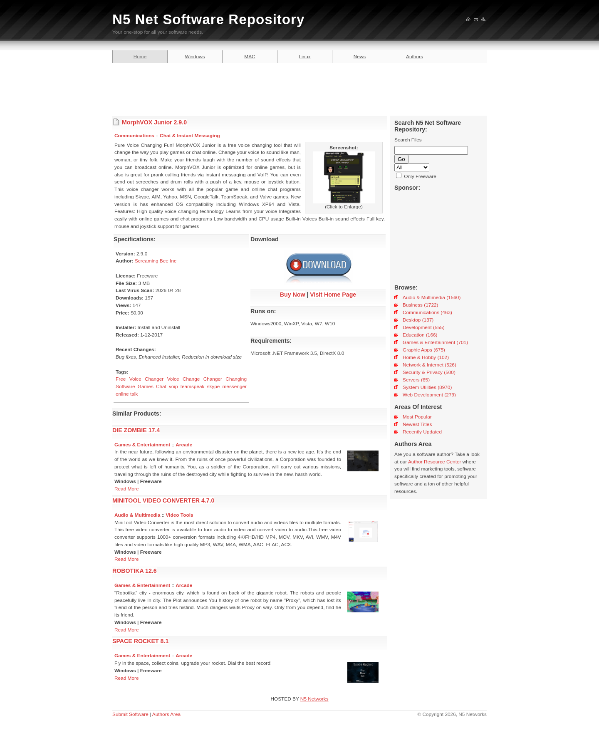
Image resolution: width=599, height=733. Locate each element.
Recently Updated (422, 432)
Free (121, 379)
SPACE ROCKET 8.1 (140, 641)
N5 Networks (314, 699)
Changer (212, 379)
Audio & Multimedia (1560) (431, 297)
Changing (236, 379)
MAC (249, 56)
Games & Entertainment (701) (435, 342)
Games (145, 386)
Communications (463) (427, 312)
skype (213, 386)
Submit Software (130, 714)
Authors (414, 56)
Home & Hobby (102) (426, 357)
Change (191, 379)
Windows (195, 56)
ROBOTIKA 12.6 (134, 570)
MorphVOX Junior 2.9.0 (154, 122)
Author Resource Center (434, 462)
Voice (173, 379)
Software (125, 386)
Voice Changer (146, 379)
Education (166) (420, 335)
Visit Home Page (333, 294)
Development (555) (424, 327)
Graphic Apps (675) (424, 350)
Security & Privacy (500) (429, 372)
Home (140, 56)
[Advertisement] (299, 88)
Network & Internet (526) (429, 365)
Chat (161, 386)
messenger (234, 386)
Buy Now (292, 294)
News (360, 56)
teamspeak (193, 386)
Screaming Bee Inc (155, 261)
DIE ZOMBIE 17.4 (136, 430)
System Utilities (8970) (427, 387)
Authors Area (166, 714)
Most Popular (417, 417)
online (122, 394)
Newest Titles (417, 424)
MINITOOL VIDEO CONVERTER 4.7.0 (163, 500)
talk (134, 394)
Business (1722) (420, 305)
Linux (304, 56)
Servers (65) (416, 380)
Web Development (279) (429, 395)
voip (173, 386)
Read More (126, 489)
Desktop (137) (418, 320)
